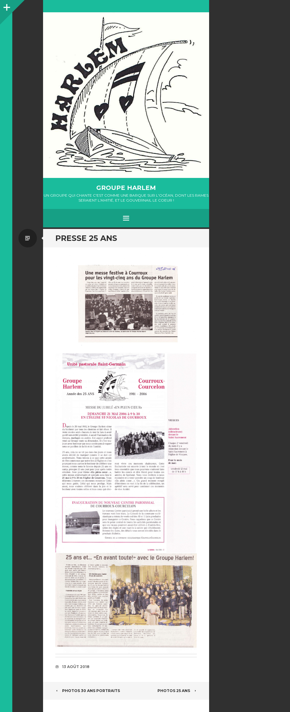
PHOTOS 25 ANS (177, 690)
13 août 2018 (75, 666)
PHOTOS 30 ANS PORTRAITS (87, 690)
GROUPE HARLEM (126, 187)
